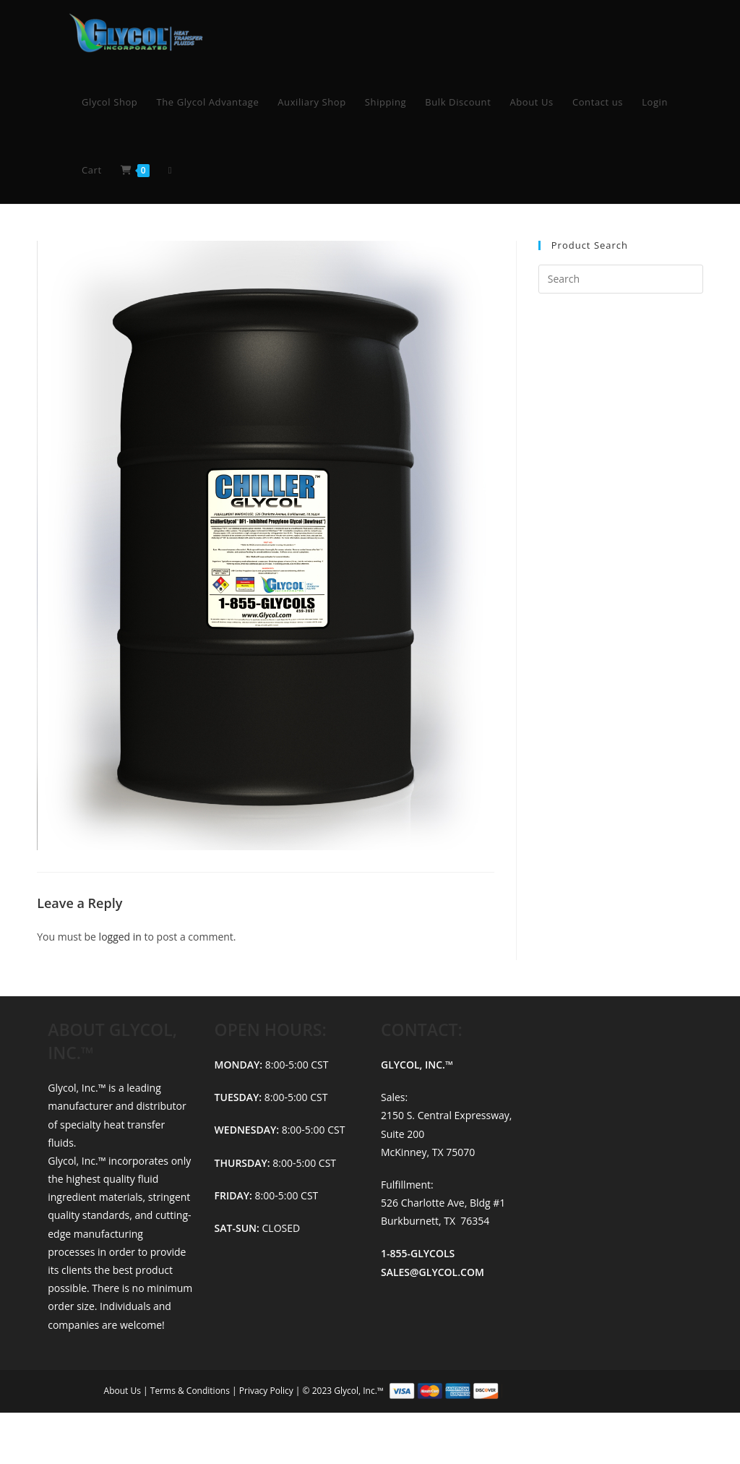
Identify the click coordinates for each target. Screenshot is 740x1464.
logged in (120, 936)
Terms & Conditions (191, 1390)
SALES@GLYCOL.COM (432, 1272)
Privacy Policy (267, 1390)
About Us (124, 1390)
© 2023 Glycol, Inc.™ (470, 1390)
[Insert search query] (620, 279)
